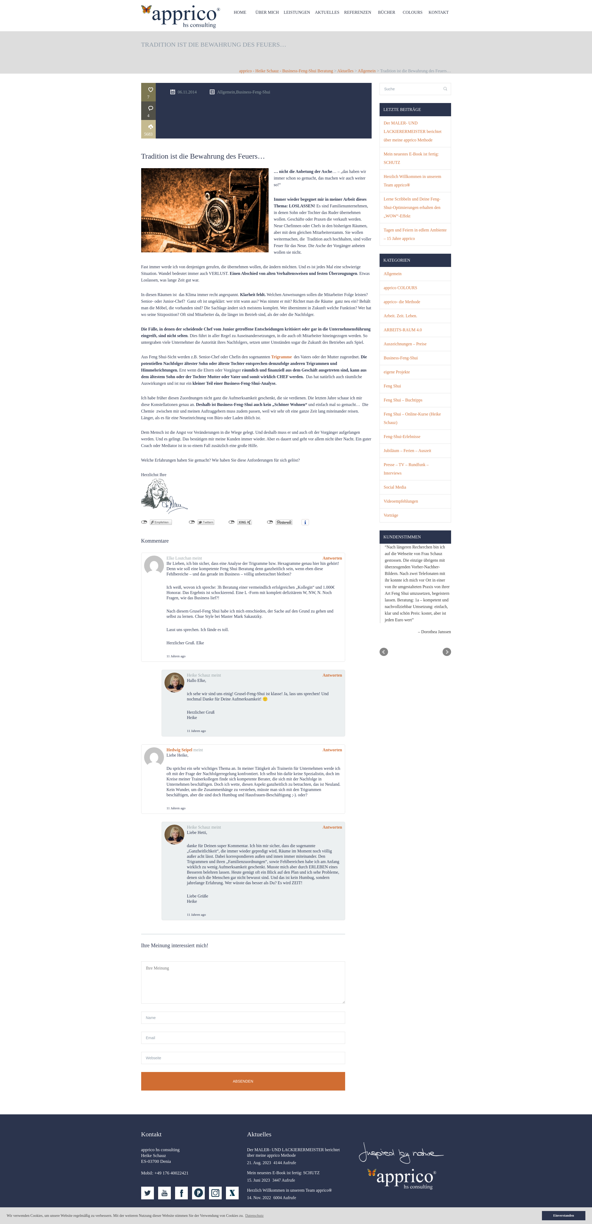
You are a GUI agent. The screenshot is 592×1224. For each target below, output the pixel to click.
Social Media (395, 490)
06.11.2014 (221, 95)
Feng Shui (392, 389)
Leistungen (293, 16)
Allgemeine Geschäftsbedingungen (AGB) (335, 1206)
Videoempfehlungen (401, 504)
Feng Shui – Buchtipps (403, 403)
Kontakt (438, 16)
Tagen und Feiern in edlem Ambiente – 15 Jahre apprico (415, 237)
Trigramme (281, 323)
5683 (187, 100)
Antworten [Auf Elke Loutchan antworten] (332, 524)
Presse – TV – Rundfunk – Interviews (406, 472)
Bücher (384, 16)
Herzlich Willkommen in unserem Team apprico (412, 183)
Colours (411, 16)
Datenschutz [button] (254, 1216)
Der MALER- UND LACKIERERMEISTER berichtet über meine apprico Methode (413, 134)
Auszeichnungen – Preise (405, 347)
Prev (384, 655)
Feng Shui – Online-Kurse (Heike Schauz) (412, 421)
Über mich (263, 16)
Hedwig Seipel (179, 716)
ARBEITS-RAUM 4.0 (403, 333)
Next (447, 655)
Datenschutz (403, 1206)
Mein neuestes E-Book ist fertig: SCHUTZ (411, 161)
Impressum (436, 1206)
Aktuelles (324, 16)
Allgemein (367, 74)
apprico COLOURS (400, 291)
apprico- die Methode (402, 305)
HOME (235, 16)
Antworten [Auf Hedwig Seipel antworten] (332, 716)
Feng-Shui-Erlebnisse (402, 439)
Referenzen (355, 16)
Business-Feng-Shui (290, 95)
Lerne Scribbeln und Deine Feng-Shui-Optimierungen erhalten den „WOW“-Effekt (412, 210)
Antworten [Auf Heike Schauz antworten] (332, 641)
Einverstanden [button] (563, 1215)
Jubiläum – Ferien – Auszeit (407, 454)
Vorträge (391, 518)
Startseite (242, 1206)
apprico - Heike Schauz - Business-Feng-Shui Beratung (286, 74)
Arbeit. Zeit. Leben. (400, 319)
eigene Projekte (397, 375)
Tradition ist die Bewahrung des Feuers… (203, 122)
